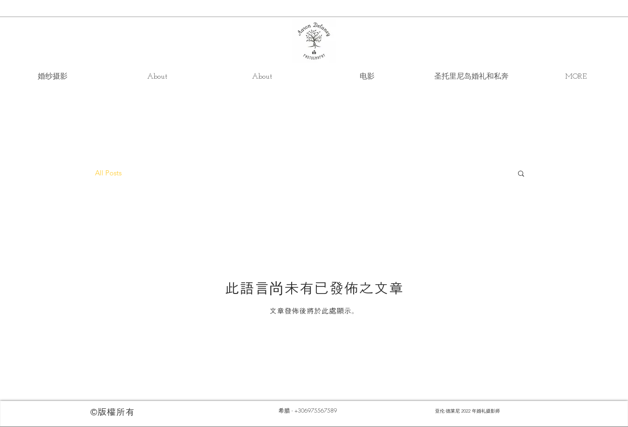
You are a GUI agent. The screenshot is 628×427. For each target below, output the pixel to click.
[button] (521, 174)
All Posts (108, 173)
